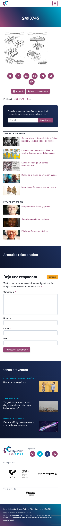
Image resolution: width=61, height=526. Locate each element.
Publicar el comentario (17, 349)
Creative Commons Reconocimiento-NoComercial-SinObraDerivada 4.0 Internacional (27, 517)
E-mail (7, 328)
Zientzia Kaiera (11, 398)
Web (5, 338)
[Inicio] (5, 3)
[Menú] (55, 3)
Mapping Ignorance (13, 419)
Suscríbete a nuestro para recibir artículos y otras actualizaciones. (28, 112)
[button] (10, 76)
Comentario (9, 292)
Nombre (7, 318)
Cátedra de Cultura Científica (25, 509)
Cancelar (52, 277)
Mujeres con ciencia (17, 515)
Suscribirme (45, 120)
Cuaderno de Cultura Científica (19, 379)
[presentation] (30, 141)
